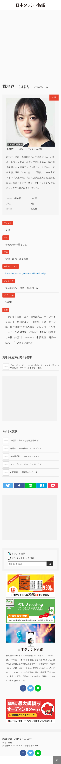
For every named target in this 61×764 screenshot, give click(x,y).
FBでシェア (23, 753)
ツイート (30, 753)
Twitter (8, 485)
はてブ (41, 485)
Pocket (53, 485)
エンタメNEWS (20, 760)
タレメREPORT (40, 760)
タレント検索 (18, 553)
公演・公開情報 (30, 760)
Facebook (19, 485)
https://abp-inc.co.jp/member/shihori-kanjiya (25, 273)
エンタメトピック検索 (23, 558)
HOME (10, 760)
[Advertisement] (30, 46)
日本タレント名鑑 (30, 5)
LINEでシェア (38, 753)
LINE (30, 485)
